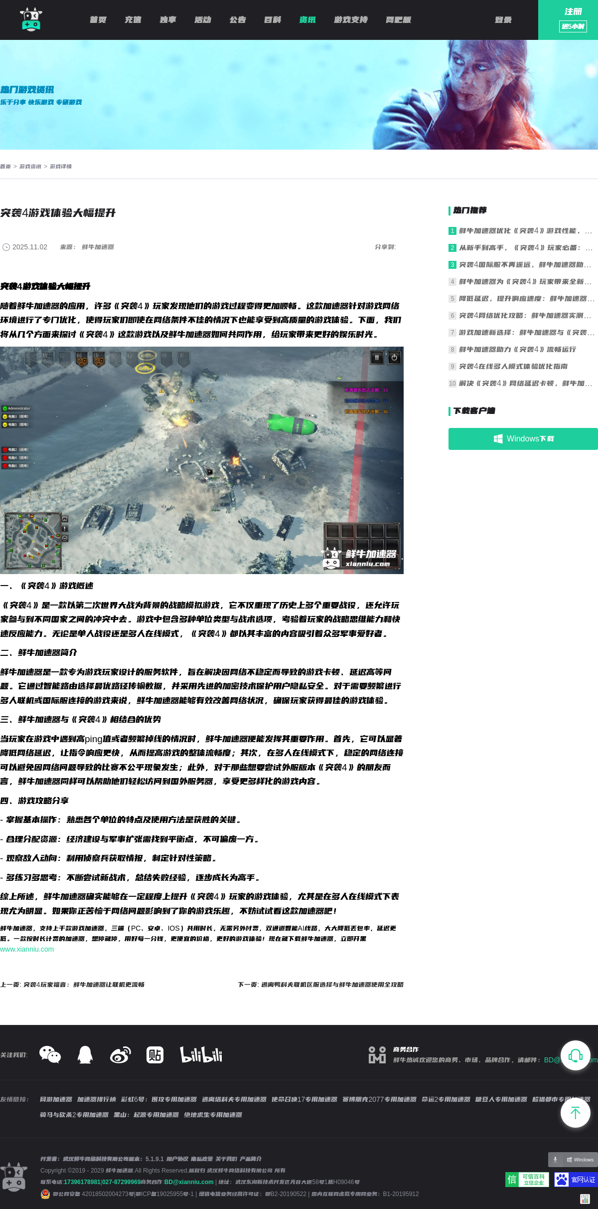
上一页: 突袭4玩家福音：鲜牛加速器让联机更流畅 (72, 985)
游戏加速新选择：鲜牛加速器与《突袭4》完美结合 (528, 332)
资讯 (307, 20)
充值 (133, 20)
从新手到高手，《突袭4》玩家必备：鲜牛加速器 (528, 247)
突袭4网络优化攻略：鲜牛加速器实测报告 (528, 315)
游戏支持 (351, 20)
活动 (202, 20)
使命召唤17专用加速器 (305, 1099)
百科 (272, 20)
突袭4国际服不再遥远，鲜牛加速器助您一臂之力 (528, 264)
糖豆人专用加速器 (501, 1099)
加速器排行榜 (96, 1099)
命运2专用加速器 (446, 1099)
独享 (167, 20)
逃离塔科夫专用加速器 (234, 1099)
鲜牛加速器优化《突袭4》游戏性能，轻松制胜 (528, 230)
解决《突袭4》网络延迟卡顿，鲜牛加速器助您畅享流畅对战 (528, 383)
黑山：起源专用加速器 (146, 1115)
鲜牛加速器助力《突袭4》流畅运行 (518, 349)
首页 (98, 20)
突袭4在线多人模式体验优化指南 (513, 366)
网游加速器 (56, 1099)
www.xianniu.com (27, 949)
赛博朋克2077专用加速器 (379, 1099)
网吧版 (398, 20)
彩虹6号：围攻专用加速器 (159, 1099)
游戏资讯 (30, 166)
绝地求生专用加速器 (213, 1115)
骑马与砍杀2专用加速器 (74, 1115)
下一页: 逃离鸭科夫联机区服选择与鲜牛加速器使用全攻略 (321, 985)
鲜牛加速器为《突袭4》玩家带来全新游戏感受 (528, 281)
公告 (237, 20)
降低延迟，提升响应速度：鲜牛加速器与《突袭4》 (528, 298)
